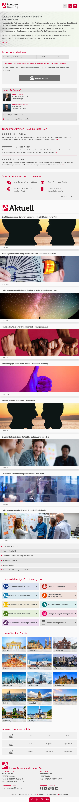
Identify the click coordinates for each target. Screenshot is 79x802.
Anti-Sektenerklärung (26, 794)
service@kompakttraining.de (13, 788)
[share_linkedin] (47, 799)
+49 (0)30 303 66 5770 (53, 779)
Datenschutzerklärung (46, 794)
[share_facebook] (37, 799)
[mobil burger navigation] (65, 6)
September (68, 744)
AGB (13, 794)
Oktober (30, 752)
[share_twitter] (42, 799)
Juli (30, 744)
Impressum (63, 794)
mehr (5, 42)
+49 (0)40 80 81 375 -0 (14, 779)
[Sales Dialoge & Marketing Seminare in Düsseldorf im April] (70, 6)
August (49, 744)
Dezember (68, 752)
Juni (68, 736)
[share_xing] (31, 799)
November (49, 752)
